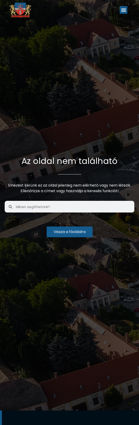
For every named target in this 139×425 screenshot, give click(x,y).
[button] (123, 10)
